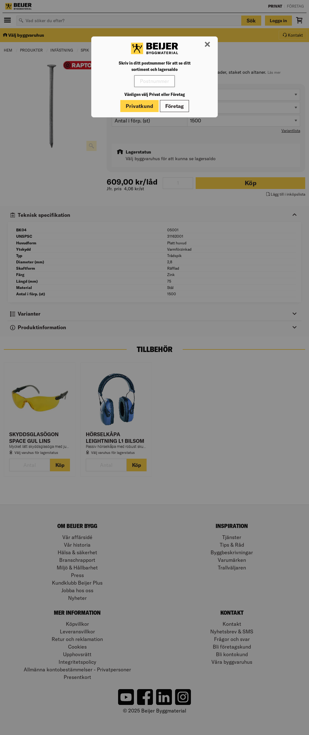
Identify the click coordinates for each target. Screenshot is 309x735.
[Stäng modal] (207, 44)
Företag (174, 106)
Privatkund (139, 106)
